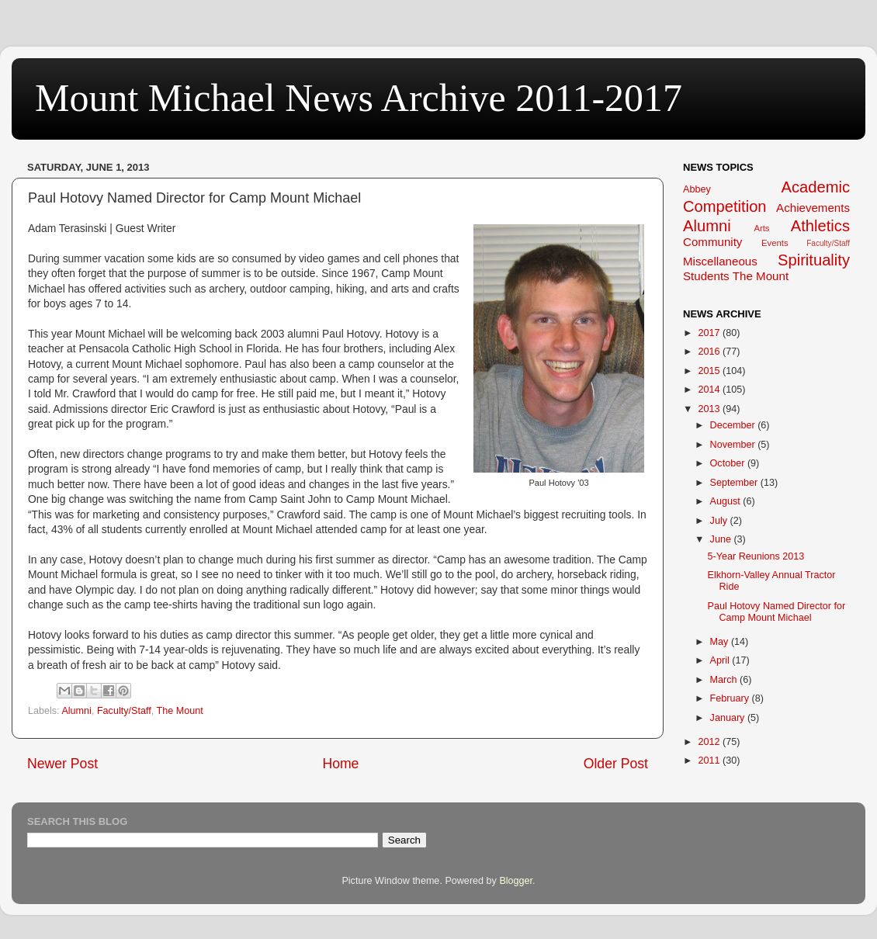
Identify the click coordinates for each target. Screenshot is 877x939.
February (731, 698)
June (722, 539)
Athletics (820, 225)
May (720, 641)
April (721, 660)
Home (340, 763)
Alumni (76, 710)
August (727, 501)
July (720, 520)
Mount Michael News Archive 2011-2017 (358, 98)
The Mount (179, 710)
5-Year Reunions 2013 (755, 556)
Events (775, 243)
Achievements (813, 207)
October (728, 463)
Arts (761, 228)
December (734, 425)
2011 (710, 760)
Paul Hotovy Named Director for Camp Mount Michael (776, 612)
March (725, 679)
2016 (710, 351)
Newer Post (62, 763)
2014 (710, 389)
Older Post (616, 763)
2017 (710, 332)
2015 (710, 371)
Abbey (697, 189)
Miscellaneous (720, 261)
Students (706, 275)
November (734, 444)
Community (712, 241)
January (728, 717)
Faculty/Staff (124, 710)
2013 (710, 409)
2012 (710, 741)
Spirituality (814, 260)
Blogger (515, 880)
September (735, 482)
